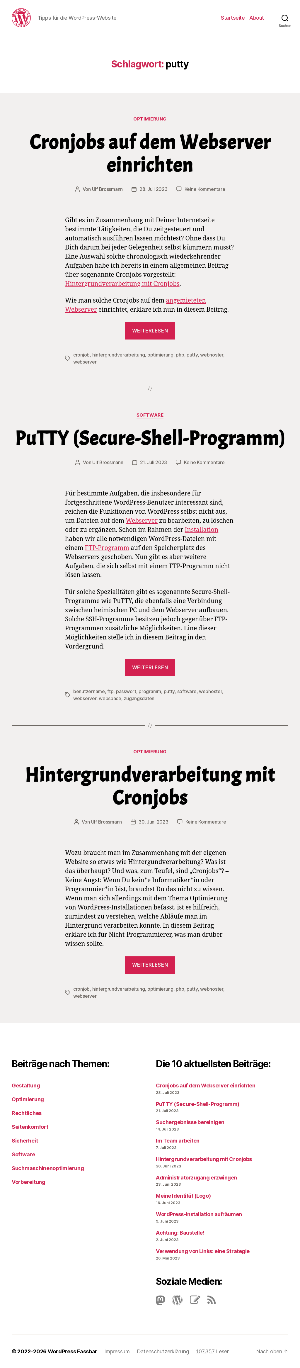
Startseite (233, 18)
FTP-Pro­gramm (107, 548)
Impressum (117, 1351)
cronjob (81, 355)
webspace (110, 698)
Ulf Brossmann (107, 189)
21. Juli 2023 (153, 462)
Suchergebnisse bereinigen (190, 1122)
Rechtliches (27, 1113)
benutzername (89, 691)
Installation (202, 530)
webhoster (211, 355)
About (256, 18)
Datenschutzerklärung (163, 1351)
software (187, 691)
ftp (110, 691)
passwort (126, 691)
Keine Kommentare (205, 189)
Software (150, 415)
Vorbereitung (28, 1182)
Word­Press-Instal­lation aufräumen (199, 1214)
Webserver (142, 521)
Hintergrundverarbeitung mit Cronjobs (122, 284)
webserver (85, 362)
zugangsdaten (139, 698)
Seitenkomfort (30, 1127)
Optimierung (150, 119)
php (180, 355)
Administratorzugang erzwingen (196, 1177)
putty (192, 355)
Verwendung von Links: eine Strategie (203, 1251)
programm (150, 691)
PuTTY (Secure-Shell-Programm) (150, 438)
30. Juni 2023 (153, 822)
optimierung (160, 355)
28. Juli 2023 (153, 189)
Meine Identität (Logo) (183, 1196)
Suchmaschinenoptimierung (48, 1168)
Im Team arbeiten (178, 1141)
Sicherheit (25, 1141)
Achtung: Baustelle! (180, 1233)
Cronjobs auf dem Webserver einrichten (150, 154)
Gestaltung (26, 1085)
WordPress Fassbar (72, 1351)
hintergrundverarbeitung (118, 355)
